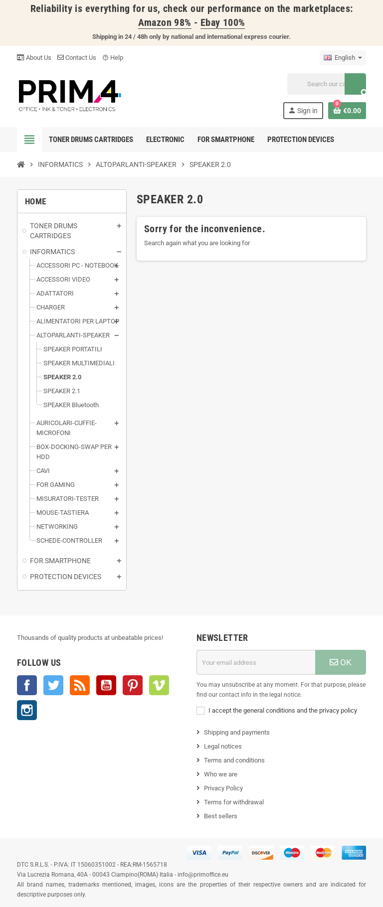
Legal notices (223, 746)
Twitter (53, 685)
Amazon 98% (165, 22)
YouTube (106, 685)
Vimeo (159, 685)
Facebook (27, 685)
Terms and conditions (234, 760)
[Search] (326, 84)
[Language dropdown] (343, 57)
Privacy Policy (223, 788)
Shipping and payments (237, 732)
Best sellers (220, 816)
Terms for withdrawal (234, 802)
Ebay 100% (222, 22)
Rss (80, 685)
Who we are (220, 774)
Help (112, 57)
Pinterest (133, 685)
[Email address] (255, 662)
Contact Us (76, 57)
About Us (34, 57)
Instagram (27, 710)
